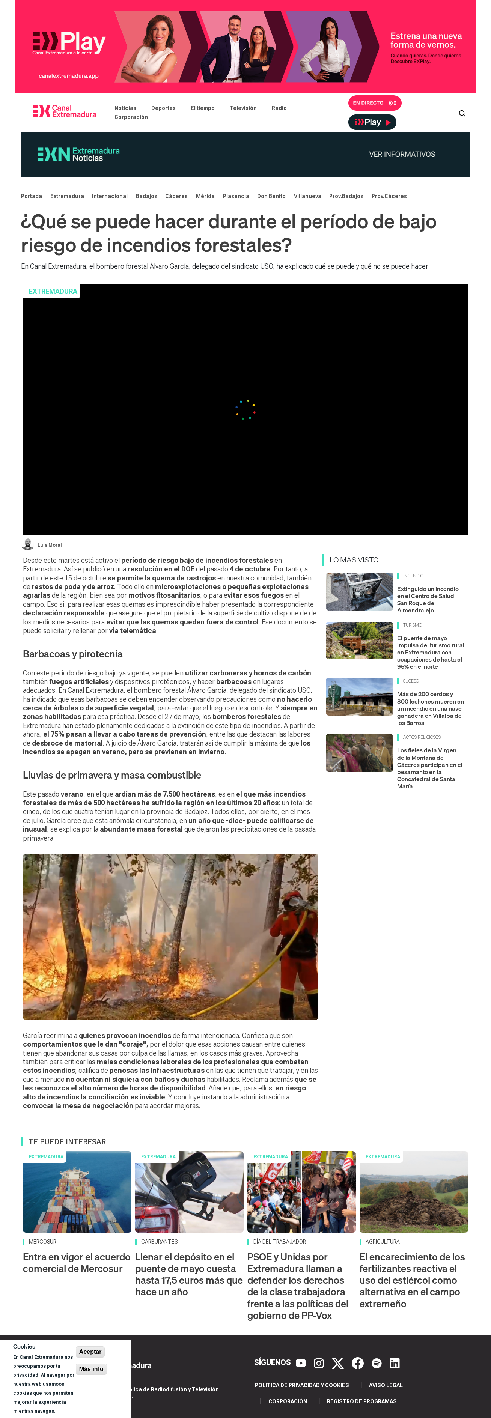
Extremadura (67, 196)
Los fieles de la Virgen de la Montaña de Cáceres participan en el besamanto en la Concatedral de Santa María (429, 768)
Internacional (110, 196)
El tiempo (203, 108)
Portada (31, 196)
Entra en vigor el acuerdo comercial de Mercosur (77, 1262)
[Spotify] (378, 1362)
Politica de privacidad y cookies (302, 1385)
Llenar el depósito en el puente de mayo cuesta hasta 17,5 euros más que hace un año (189, 1274)
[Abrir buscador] (462, 112)
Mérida (205, 196)
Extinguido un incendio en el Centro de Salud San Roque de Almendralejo (428, 599)
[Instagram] (320, 1362)
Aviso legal (386, 1385)
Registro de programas (362, 1401)
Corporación (131, 117)
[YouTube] (302, 1362)
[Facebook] (359, 1362)
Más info (91, 1369)
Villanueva (307, 196)
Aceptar (90, 1352)
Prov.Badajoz (346, 196)
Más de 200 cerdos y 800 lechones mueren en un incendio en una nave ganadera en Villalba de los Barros (430, 708)
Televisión (243, 108)
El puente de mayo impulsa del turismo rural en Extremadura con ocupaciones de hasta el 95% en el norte (430, 652)
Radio (279, 108)
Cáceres (176, 196)
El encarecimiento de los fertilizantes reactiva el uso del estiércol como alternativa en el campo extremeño (412, 1280)
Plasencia (236, 196)
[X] (339, 1362)
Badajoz (146, 196)
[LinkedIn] (395, 1362)
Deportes (163, 108)
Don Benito (271, 196)
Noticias (125, 108)
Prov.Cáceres (389, 196)
